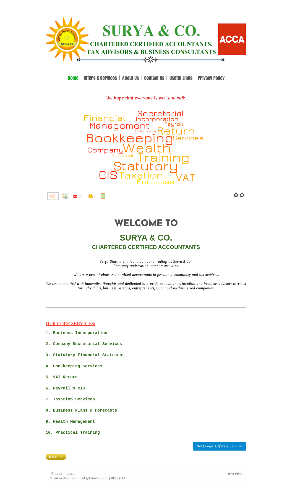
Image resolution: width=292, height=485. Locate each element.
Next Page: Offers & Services (219, 446)
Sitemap (71, 474)
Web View (235, 474)
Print (56, 474)
